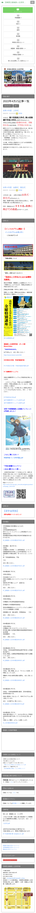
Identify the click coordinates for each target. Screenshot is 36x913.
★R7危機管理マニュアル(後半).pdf (14, 403)
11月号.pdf (6, 823)
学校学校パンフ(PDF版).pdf (13, 458)
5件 (16, 106)
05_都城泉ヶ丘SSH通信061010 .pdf (13, 639)
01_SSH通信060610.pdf (10, 723)
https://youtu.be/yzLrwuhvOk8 (13, 355)
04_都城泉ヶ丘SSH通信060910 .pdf (13, 660)
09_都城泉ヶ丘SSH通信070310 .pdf (13, 540)
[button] (18, 16)
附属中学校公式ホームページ (11, 845)
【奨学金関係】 (11, 511)
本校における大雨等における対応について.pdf (15, 764)
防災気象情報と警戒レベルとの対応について (14, 768)
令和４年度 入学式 (11, 111)
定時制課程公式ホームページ (11, 847)
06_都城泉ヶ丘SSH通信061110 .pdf (13, 618)
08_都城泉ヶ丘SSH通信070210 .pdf (13, 566)
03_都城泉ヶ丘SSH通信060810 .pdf (13, 680)
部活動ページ (16, 803)
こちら (11, 782)
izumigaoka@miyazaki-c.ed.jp (16, 878)
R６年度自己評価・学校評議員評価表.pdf (16, 365)
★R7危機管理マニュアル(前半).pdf (14, 400)
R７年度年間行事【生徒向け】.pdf (13, 834)
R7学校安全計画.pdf (10, 397)
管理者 (19, 113)
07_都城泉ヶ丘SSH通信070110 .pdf (13, 590)
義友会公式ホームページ (10, 849)
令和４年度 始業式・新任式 (14, 187)
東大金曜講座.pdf (9, 338)
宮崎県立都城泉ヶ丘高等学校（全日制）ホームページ (17, 2)
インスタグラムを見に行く (14, 232)
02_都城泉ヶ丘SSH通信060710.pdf (13, 704)
